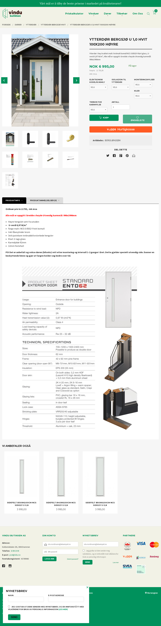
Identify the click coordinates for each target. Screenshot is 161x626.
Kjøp (104, 117)
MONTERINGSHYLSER (143, 80)
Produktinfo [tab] (13, 200)
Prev (4, 80)
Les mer (116, 562)
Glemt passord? (72, 559)
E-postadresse (66, 598)
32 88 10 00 (15, 551)
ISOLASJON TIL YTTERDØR (119, 81)
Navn (26, 598)
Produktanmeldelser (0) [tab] (43, 200)
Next (76, 80)
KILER (137, 91)
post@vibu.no (15, 555)
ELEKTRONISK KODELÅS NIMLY (97, 81)
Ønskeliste (137, 119)
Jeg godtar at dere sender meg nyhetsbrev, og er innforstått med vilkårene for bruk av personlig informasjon (100, 554)
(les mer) (63, 609)
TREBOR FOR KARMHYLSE (95, 103)
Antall (115, 102)
